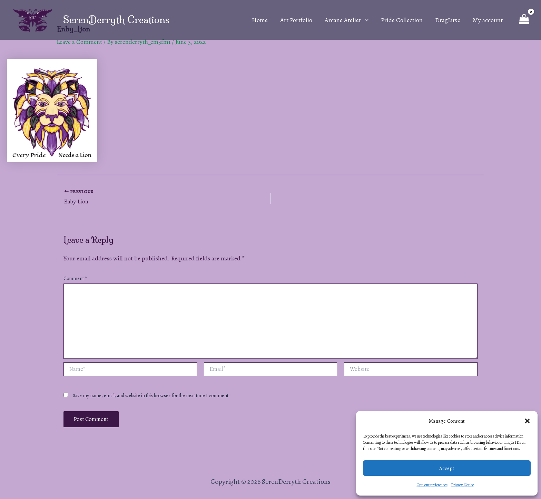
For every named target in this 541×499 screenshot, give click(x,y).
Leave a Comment (79, 42)
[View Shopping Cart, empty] (524, 19)
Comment (75, 278)
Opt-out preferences (432, 485)
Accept (446, 468)
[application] (364, 20)
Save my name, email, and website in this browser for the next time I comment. (151, 395)
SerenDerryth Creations (116, 19)
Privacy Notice (462, 485)
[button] (527, 421)
